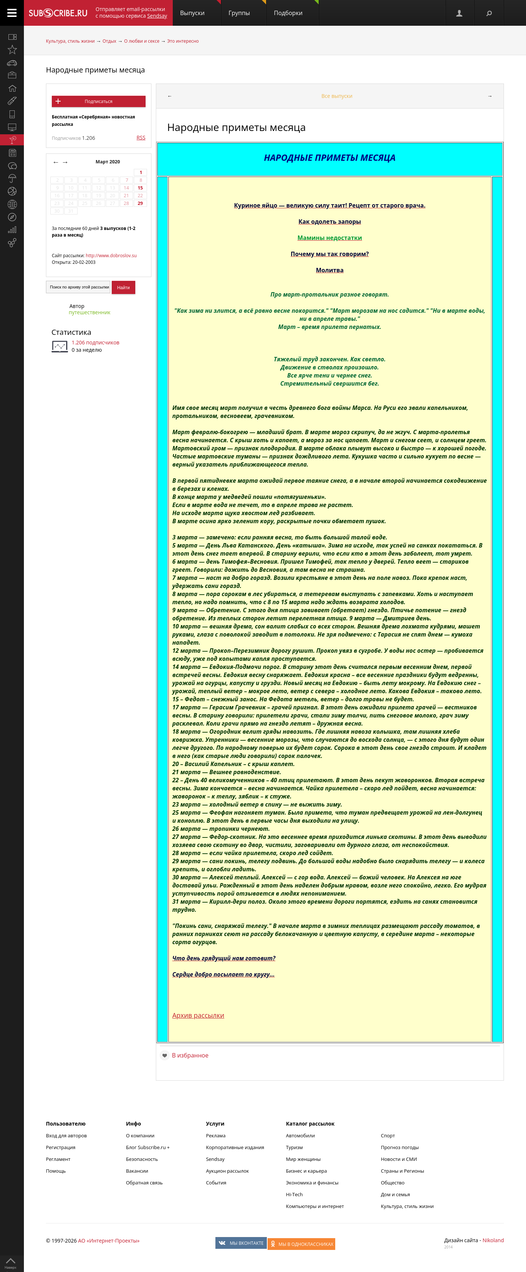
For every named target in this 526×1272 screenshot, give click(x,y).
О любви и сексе (142, 41)
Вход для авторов (66, 1135)
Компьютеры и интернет (315, 1206)
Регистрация (60, 1147)
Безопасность (142, 1159)
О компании (140, 1135)
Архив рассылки (198, 1015)
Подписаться (98, 101)
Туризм (294, 1147)
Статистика (71, 332)
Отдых (109, 41)
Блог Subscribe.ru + (148, 1147)
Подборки (296, 8)
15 (140, 188)
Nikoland (493, 1240)
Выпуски (200, 8)
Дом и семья (395, 1194)
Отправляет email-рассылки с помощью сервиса (131, 12)
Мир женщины (303, 1159)
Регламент (58, 1159)
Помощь (56, 1171)
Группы (247, 8)
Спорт (388, 1135)
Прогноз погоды (400, 1147)
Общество (392, 1182)
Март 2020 (108, 162)
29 (140, 203)
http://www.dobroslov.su (111, 255)
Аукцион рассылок (227, 1171)
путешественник (90, 312)
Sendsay (215, 1159)
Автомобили (300, 1135)
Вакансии (137, 1171)
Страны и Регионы (402, 1171)
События (216, 1182)
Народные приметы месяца (95, 70)
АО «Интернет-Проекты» (108, 1240)
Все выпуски (337, 95)
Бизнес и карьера (306, 1171)
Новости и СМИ (399, 1159)
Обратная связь (144, 1182)
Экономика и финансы (312, 1182)
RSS (141, 137)
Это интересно (183, 41)
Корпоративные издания (235, 1147)
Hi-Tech (294, 1194)
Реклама (215, 1135)
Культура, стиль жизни (70, 41)
